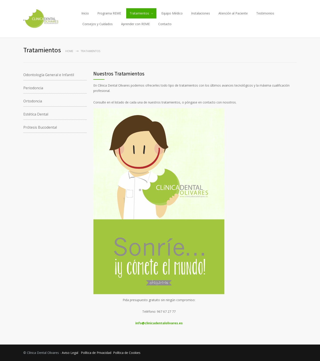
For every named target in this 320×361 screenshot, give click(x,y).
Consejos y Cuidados (97, 24)
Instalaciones (200, 13)
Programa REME (109, 13)
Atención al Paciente (233, 13)
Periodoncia (33, 87)
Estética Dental (35, 114)
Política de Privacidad (96, 353)
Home (69, 51)
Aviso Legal (70, 353)
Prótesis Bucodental (40, 127)
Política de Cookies (126, 353)
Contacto (165, 24)
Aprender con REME (135, 24)
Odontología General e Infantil (48, 74)
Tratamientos (139, 13)
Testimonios (265, 13)
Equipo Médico (172, 13)
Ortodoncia (32, 101)
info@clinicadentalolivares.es (159, 323)
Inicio (85, 13)
